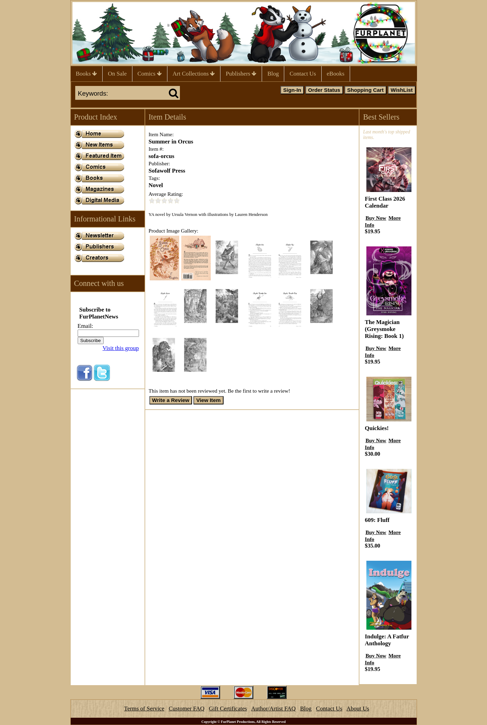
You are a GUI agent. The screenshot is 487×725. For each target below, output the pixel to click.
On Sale (117, 73)
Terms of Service (144, 708)
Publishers (241, 73)
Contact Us (302, 73)
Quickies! (377, 428)
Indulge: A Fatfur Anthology (387, 640)
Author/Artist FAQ (273, 708)
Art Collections (194, 73)
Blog (273, 73)
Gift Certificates (228, 708)
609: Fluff (377, 520)
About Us (357, 708)
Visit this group (121, 348)
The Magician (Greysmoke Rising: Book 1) (384, 329)
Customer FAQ (187, 708)
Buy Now (375, 218)
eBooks (336, 73)
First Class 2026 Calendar (385, 202)
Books (86, 73)
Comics (150, 73)
